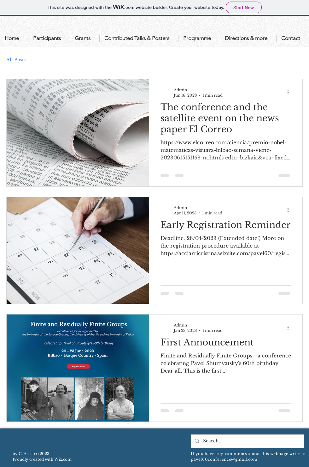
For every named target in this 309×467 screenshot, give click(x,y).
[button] (49, 38)
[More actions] (290, 92)
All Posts (16, 60)
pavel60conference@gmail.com (224, 459)
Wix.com (63, 459)
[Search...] (247, 441)
